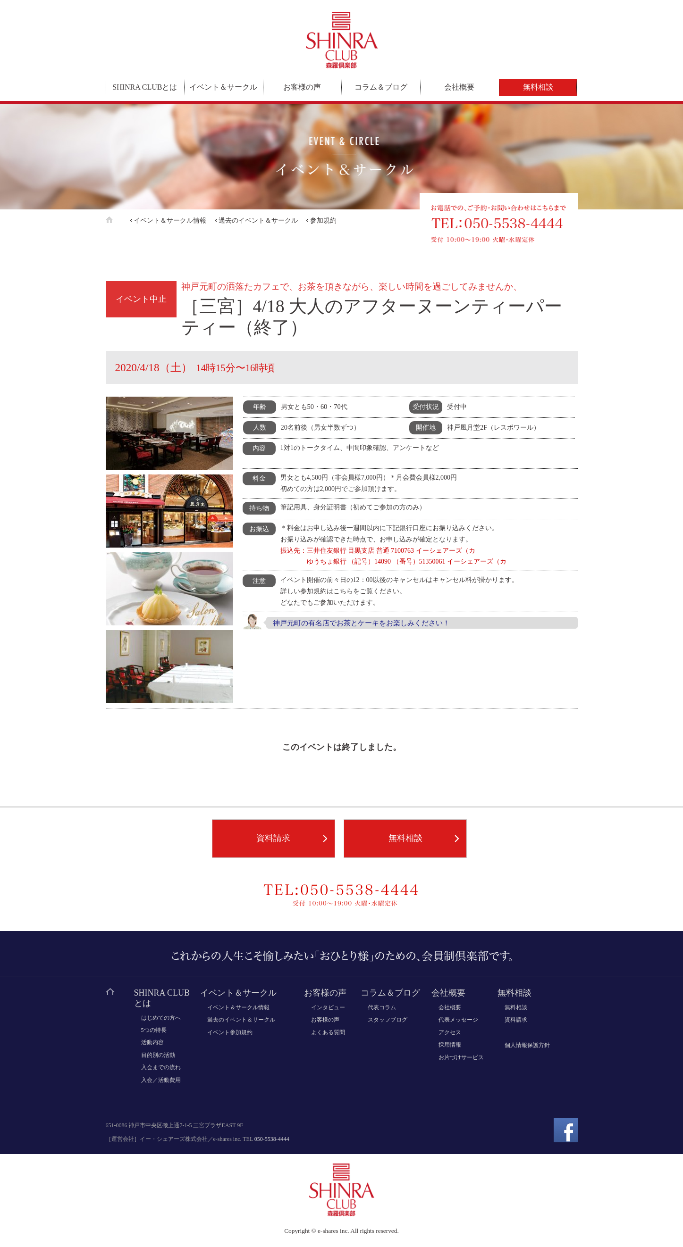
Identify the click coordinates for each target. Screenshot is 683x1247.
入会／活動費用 (161, 1080)
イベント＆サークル (223, 87)
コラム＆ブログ (380, 87)
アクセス (449, 1032)
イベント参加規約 (230, 1032)
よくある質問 (328, 1032)
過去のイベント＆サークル (258, 220)
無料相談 (538, 87)
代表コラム (382, 1007)
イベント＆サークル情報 (170, 220)
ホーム (117, 220)
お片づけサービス (461, 1057)
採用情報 (449, 1044)
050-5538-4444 (271, 1139)
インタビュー (328, 1007)
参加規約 (323, 220)
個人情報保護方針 (527, 1045)
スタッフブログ (387, 1019)
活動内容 (152, 1042)
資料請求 (273, 838)
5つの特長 (154, 1030)
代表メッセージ (458, 1019)
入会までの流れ (161, 1067)
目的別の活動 (158, 1055)
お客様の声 (302, 87)
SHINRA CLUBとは (144, 87)
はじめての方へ (161, 1017)
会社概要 (459, 87)
